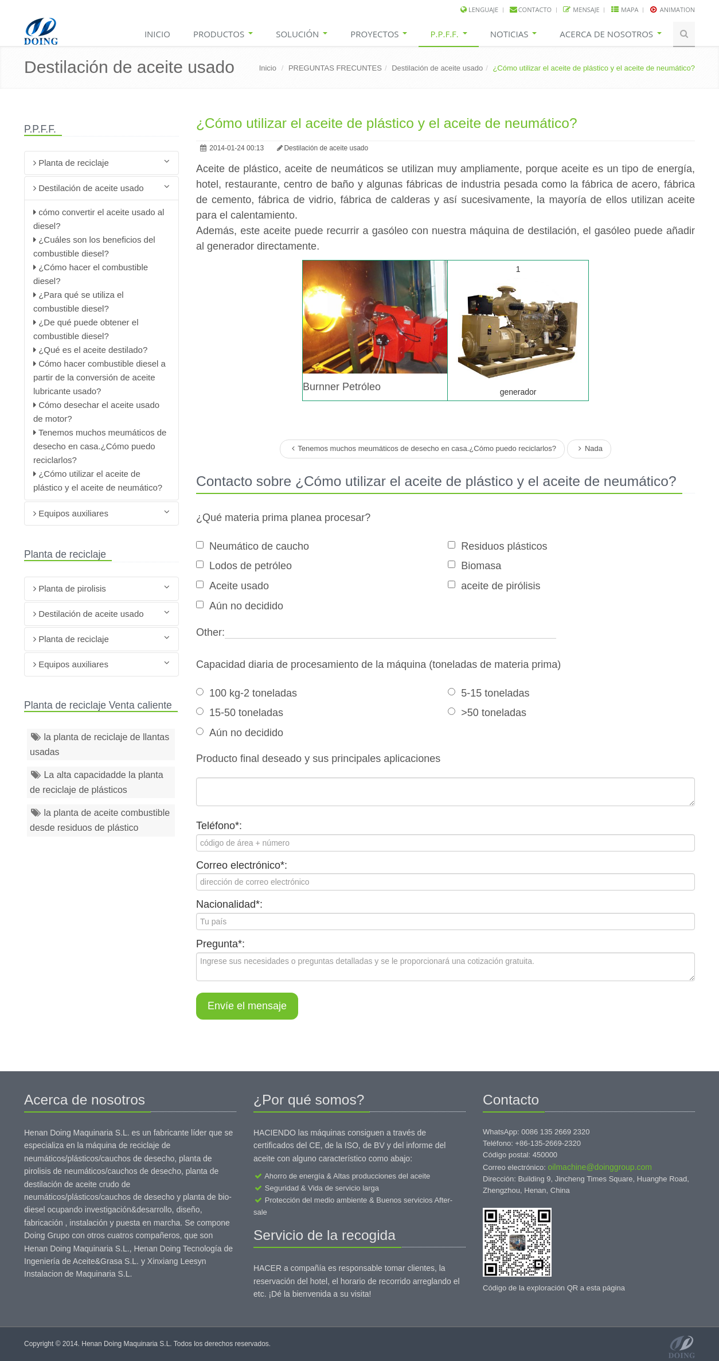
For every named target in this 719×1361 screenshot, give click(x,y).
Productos (223, 34)
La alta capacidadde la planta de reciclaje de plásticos (96, 782)
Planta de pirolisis (101, 587)
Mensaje (586, 9)
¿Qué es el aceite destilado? (91, 350)
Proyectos (378, 34)
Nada (589, 448)
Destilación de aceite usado (437, 68)
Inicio (157, 34)
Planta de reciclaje (101, 162)
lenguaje (483, 9)
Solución (301, 34)
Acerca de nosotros (611, 34)
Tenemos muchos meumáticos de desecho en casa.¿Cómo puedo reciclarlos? (99, 446)
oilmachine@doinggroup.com (600, 1167)
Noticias (513, 34)
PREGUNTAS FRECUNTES (335, 68)
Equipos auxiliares (101, 512)
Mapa (628, 9)
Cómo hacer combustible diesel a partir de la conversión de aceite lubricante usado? (99, 377)
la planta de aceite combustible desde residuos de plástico (100, 820)
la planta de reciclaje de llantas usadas (99, 744)
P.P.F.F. (448, 34)
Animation (676, 9)
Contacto (535, 9)
